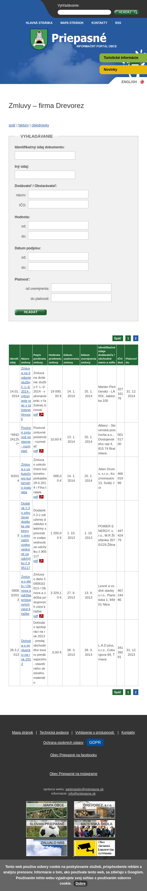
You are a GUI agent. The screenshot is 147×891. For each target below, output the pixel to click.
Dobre (81, 883)
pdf (35, 414)
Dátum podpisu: (28, 248)
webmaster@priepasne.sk (84, 789)
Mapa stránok (72, 23)
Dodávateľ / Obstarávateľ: (36, 186)
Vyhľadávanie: (69, 5)
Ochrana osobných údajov (63, 743)
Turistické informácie (121, 58)
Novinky (110, 70)
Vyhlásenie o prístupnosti (95, 733)
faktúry (23, 125)
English (129, 82)
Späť (118, 338)
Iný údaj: (22, 167)
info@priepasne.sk (82, 793)
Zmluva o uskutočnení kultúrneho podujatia (26, 478)
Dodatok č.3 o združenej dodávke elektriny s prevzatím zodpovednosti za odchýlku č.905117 (26, 535)
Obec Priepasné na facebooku (73, 755)
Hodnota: (22, 217)
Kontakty (100, 23)
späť (12, 125)
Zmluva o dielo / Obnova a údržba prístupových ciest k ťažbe (26, 595)
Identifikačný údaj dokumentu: (40, 147)
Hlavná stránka (39, 23)
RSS (118, 23)
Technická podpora (54, 733)
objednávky (40, 125)
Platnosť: (22, 279)
